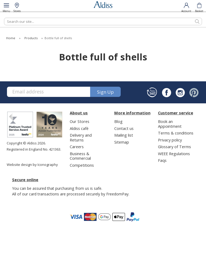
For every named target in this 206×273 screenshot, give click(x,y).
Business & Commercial (80, 156)
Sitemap (121, 142)
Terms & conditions (175, 133)
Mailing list (123, 135)
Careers (77, 146)
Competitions (82, 165)
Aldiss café (79, 128)
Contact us (124, 128)
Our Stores (79, 121)
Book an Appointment (170, 124)
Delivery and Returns (81, 137)
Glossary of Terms (174, 146)
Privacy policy (170, 140)
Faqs (162, 160)
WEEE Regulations (174, 153)
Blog (118, 121)
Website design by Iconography (32, 164)
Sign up (105, 92)
